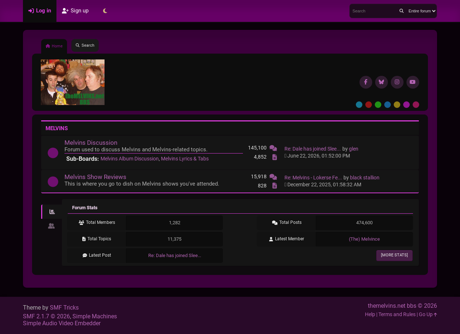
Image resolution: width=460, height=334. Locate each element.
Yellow (397, 104)
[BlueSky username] (381, 82)
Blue (387, 104)
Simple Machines (94, 316)
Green (378, 104)
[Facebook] (365, 82)
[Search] (401, 11)
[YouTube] (412, 82)
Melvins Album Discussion (130, 159)
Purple (406, 104)
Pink (416, 104)
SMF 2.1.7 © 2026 (46, 316)
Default (359, 104)
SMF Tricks (64, 307)
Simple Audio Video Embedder (62, 323)
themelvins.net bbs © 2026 (402, 305)
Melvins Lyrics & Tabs (185, 159)
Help (370, 314)
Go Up (428, 314)
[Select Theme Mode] (105, 11)
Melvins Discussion (90, 142)
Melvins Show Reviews (95, 176)
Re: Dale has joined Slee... (312, 149)
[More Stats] (394, 255)
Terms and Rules (397, 314)
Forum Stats (85, 207)
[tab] (51, 212)
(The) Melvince (364, 239)
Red (368, 104)
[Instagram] (397, 82)
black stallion (365, 178)
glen (353, 149)
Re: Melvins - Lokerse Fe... (313, 178)
